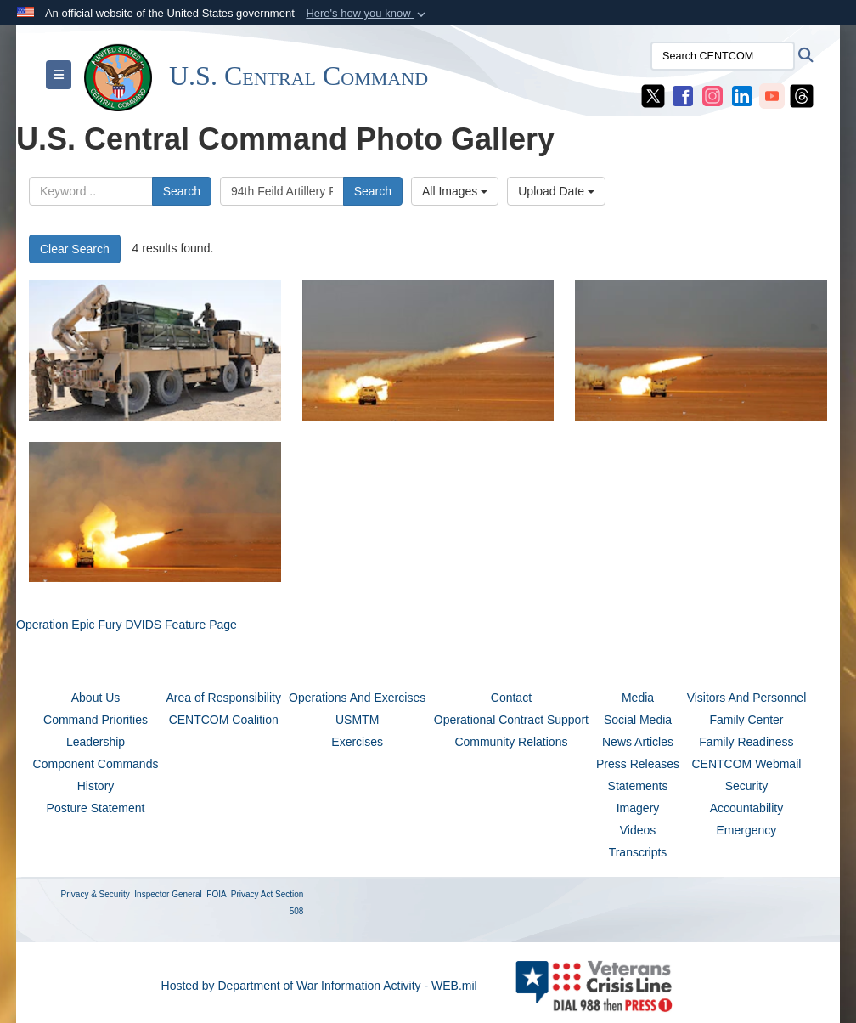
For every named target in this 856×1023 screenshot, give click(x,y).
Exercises (357, 742)
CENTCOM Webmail (747, 764)
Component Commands (96, 764)
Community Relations (510, 742)
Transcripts (638, 852)
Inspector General (168, 894)
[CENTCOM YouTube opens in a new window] (772, 95)
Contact (511, 697)
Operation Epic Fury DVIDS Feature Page (126, 624)
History (96, 786)
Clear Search (75, 249)
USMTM (357, 719)
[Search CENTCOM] (722, 56)
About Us (96, 697)
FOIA (216, 894)
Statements (638, 786)
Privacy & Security (95, 894)
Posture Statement (96, 808)
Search (181, 191)
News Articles (637, 742)
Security (747, 786)
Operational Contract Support (511, 719)
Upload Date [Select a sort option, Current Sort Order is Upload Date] (556, 191)
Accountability (746, 808)
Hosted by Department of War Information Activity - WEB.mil (319, 985)
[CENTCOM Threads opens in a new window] (801, 95)
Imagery (638, 808)
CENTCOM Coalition (224, 719)
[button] (367, 13)
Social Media (638, 719)
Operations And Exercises (357, 697)
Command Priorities (95, 719)
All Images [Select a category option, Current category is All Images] (454, 191)
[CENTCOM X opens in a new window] (653, 95)
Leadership (95, 742)
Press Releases (637, 764)
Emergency (747, 830)
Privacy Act (252, 894)
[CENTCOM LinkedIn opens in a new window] (742, 95)
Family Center (746, 719)
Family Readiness (746, 742)
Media (638, 697)
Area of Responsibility (223, 697)
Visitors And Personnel (747, 697)
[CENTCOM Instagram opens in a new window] (712, 95)
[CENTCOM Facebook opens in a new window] (682, 95)
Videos (638, 830)
